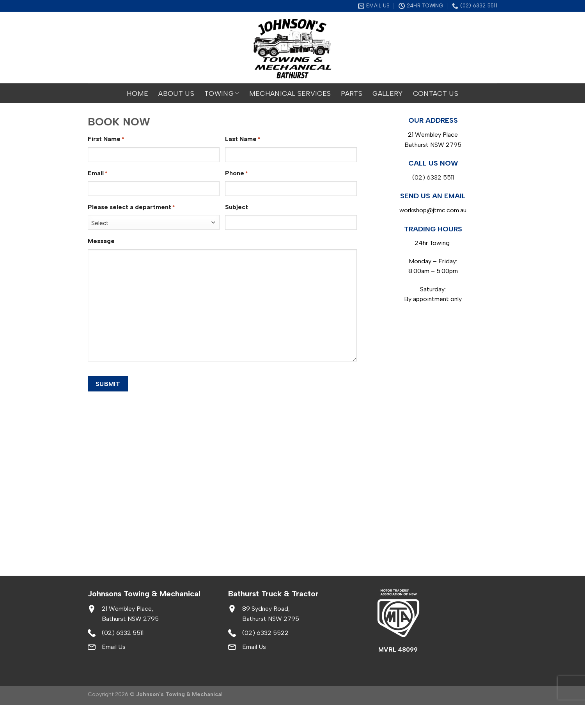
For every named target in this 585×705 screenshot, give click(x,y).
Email (97, 173)
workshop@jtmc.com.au (432, 210)
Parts (351, 93)
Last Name (242, 139)
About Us (176, 93)
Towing (221, 93)
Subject (236, 207)
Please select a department (131, 207)
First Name (106, 139)
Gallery (387, 93)
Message (101, 241)
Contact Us (436, 93)
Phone (236, 173)
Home (137, 93)
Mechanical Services (290, 93)
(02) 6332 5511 (433, 177)
